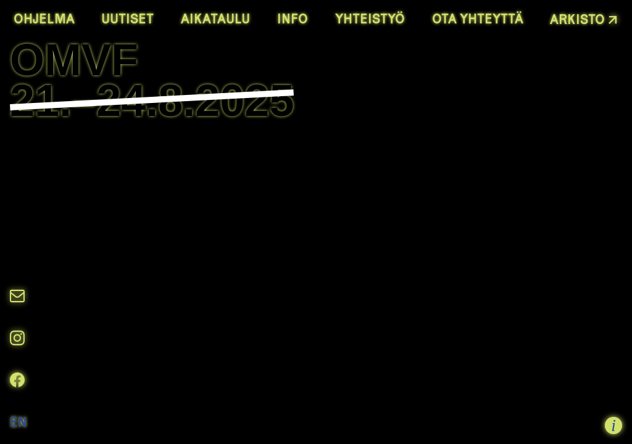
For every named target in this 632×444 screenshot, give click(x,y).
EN (18, 421)
